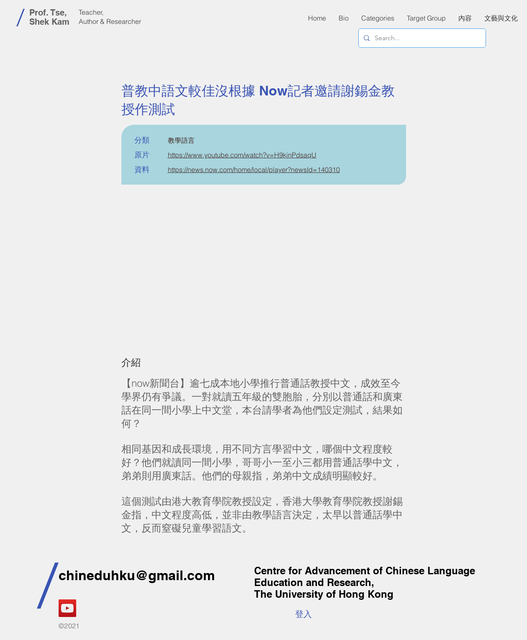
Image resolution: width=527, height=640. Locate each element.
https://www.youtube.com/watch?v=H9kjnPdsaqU (242, 155)
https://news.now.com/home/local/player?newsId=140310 (254, 169)
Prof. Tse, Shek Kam (49, 17)
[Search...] (421, 38)
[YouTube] (67, 608)
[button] (465, 18)
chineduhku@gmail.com (137, 575)
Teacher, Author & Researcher (110, 17)
